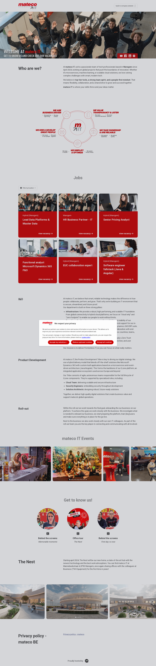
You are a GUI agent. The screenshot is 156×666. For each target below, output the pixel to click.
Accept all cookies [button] (104, 342)
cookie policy (86, 337)
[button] (58, 342)
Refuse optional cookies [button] (82, 342)
